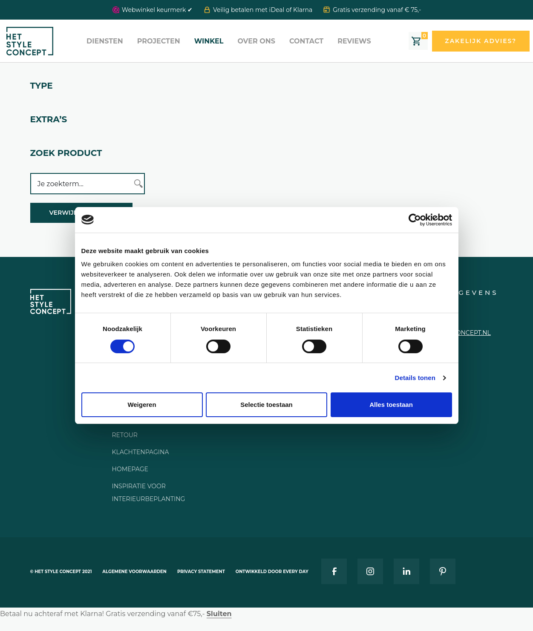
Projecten (158, 41)
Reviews (354, 41)
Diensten (104, 41)
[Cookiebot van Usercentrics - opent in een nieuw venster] (414, 219)
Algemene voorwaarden (134, 571)
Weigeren (141, 404)
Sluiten (219, 614)
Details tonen (415, 377)
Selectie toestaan (266, 404)
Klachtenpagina (140, 452)
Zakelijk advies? (480, 41)
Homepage (130, 469)
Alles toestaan (391, 404)
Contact (306, 41)
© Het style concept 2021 (61, 571)
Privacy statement (201, 571)
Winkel (209, 41)
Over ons (256, 41)
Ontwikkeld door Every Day (272, 571)
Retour (125, 435)
